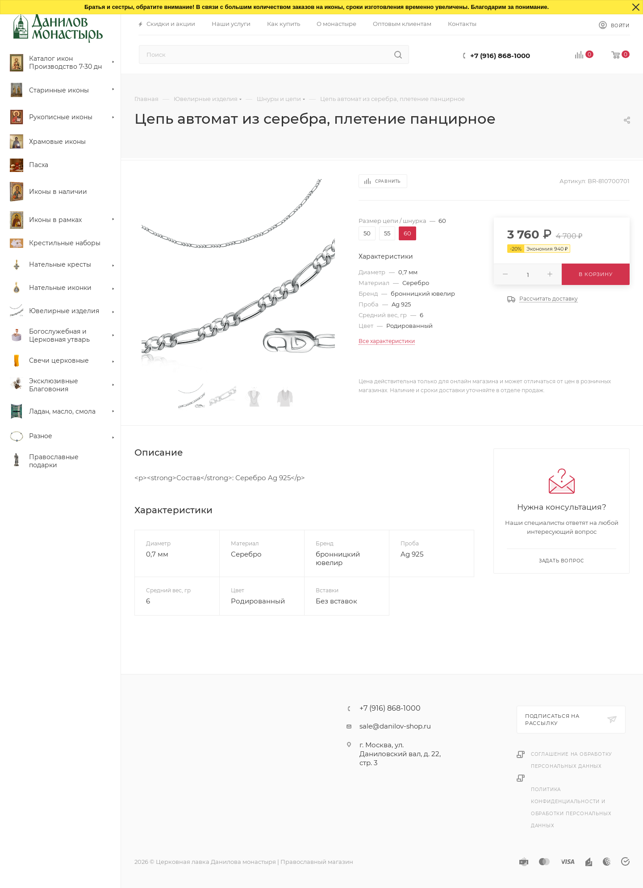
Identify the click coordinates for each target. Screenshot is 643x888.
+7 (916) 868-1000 (500, 55)
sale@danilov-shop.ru (395, 726)
